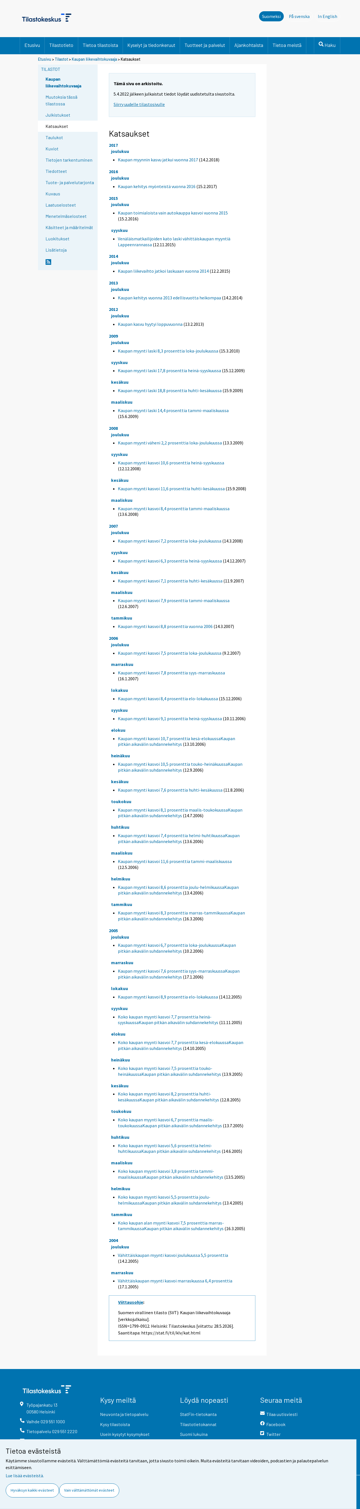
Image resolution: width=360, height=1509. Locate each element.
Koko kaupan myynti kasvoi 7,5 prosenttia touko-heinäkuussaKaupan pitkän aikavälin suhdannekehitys (169, 1071)
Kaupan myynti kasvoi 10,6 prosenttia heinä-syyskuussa (171, 463)
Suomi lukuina (194, 1434)
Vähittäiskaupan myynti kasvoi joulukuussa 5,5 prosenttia (173, 1255)
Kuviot (52, 148)
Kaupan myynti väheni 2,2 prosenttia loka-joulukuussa (170, 443)
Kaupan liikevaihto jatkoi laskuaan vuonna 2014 (163, 271)
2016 (113, 171)
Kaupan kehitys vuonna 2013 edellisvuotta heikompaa (169, 298)
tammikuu (121, 618)
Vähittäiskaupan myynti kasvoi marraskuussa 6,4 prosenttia (175, 1281)
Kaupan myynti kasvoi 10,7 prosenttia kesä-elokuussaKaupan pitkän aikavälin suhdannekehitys (176, 741)
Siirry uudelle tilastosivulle (139, 104)
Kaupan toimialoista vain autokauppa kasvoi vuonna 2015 (173, 213)
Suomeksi (271, 16)
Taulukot (54, 137)
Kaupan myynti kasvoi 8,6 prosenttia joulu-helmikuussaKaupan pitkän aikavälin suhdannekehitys (178, 890)
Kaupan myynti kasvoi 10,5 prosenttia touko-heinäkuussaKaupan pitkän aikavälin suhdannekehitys (180, 767)
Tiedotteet (56, 171)
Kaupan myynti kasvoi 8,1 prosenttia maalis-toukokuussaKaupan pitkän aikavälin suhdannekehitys (180, 813)
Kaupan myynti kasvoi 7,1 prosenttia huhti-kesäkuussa (170, 581)
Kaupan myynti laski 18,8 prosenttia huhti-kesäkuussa (170, 390)
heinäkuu (120, 755)
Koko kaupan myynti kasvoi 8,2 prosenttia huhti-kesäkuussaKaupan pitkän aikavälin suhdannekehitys (168, 1097)
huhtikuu (120, 827)
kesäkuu (120, 382)
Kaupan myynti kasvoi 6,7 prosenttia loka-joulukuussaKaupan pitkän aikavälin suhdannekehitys (177, 948)
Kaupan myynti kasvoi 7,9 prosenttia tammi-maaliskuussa (174, 600)
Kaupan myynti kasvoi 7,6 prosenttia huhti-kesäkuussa (170, 790)
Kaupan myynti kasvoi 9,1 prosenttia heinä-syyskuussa (170, 718)
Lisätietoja (56, 249)
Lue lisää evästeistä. (25, 1475)
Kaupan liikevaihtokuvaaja (94, 59)
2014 (113, 256)
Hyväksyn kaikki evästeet (32, 1490)
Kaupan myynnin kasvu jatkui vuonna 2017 (158, 159)
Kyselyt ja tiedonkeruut (151, 45)
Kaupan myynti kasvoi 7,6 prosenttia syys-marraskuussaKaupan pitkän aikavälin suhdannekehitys (179, 974)
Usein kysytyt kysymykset (125, 1434)
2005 (113, 930)
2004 (113, 1240)
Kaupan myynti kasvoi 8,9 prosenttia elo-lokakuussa (168, 997)
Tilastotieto (61, 45)
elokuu (118, 730)
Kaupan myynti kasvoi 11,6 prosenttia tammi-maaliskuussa (175, 861)
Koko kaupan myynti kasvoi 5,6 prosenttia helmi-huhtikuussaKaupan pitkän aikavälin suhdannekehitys (169, 1148)
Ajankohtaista (248, 45)
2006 (113, 638)
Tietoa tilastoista (100, 45)
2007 (113, 526)
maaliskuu (121, 402)
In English (329, 16)
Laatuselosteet (61, 204)
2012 (113, 309)
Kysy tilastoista (115, 1424)
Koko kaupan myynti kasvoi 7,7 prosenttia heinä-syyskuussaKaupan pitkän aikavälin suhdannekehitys (168, 1019)
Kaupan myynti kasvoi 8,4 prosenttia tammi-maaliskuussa (174, 508)
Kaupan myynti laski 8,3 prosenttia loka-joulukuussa (168, 351)
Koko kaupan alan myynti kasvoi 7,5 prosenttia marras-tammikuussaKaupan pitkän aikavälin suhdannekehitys (171, 1226)
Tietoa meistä (287, 45)
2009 (113, 336)
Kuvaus (53, 193)
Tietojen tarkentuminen (69, 159)
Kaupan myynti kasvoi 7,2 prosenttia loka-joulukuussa (169, 541)
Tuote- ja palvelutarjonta (70, 182)
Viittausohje (130, 1302)
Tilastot (61, 59)
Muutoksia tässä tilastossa (61, 100)
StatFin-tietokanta (198, 1414)
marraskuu (122, 664)
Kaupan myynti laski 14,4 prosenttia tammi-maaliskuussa (173, 410)
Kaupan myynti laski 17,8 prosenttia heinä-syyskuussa (169, 370)
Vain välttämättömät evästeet (89, 1490)
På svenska (301, 16)
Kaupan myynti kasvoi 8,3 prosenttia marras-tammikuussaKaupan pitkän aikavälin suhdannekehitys (181, 915)
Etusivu (32, 45)
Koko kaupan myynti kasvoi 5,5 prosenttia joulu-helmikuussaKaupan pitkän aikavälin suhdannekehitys (170, 1200)
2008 (113, 428)
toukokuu (121, 801)
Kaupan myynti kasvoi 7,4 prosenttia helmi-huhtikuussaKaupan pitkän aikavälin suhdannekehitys (179, 838)
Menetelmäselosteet (66, 216)
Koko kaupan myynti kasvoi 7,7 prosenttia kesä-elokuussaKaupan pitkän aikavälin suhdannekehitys (180, 1045)
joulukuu (120, 151)
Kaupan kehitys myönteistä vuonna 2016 (156, 186)
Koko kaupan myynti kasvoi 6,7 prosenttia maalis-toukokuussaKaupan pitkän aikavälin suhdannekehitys (170, 1122)
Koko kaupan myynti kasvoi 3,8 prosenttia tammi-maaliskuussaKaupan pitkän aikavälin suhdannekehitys (170, 1174)
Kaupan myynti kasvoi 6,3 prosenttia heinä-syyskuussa (170, 561)
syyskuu (119, 230)
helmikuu (120, 879)
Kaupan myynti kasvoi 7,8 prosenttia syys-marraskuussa (171, 673)
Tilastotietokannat (198, 1424)
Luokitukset (57, 238)
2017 (113, 145)
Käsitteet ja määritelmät (69, 227)
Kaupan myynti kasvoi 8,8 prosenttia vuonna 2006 (165, 626)
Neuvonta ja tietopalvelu (124, 1414)
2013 (113, 283)
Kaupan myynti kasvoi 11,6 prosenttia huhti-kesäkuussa (171, 488)
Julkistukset (58, 115)
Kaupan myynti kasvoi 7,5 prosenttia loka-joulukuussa (169, 653)
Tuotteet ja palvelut (204, 45)
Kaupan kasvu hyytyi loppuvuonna (150, 324)
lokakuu (119, 690)
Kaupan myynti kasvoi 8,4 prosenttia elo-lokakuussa (168, 698)
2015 (113, 198)
